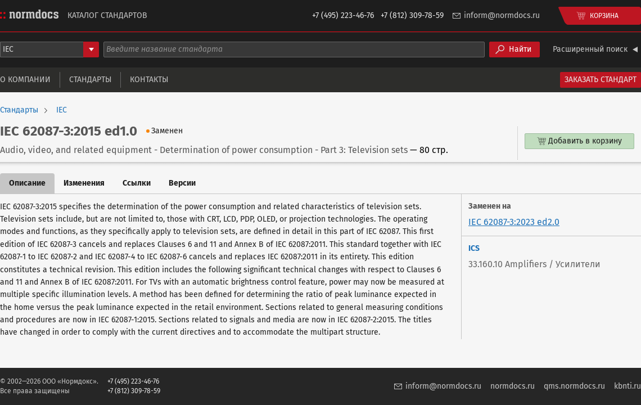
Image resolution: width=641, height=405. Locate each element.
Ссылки (137, 183)
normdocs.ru (512, 386)
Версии (182, 183)
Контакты (149, 79)
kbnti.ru (627, 386)
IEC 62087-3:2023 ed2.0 (513, 222)
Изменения (84, 183)
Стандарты (90, 79)
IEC (61, 110)
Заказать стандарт (601, 79)
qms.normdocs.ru (574, 386)
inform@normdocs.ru (502, 15)
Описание (27, 183)
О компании (25, 79)
